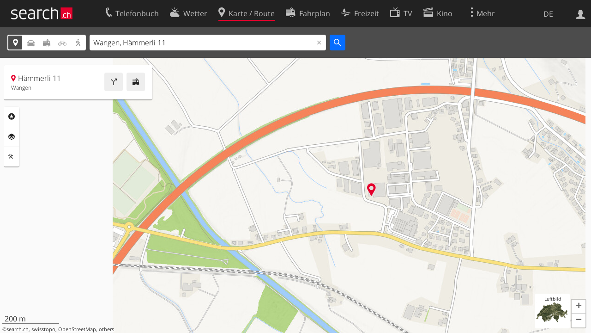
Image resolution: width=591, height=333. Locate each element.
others (106, 329)
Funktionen (11, 156)
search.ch (17, 329)
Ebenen (11, 137)
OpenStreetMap (77, 329)
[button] (578, 307)
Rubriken (11, 116)
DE (548, 14)
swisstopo (43, 329)
